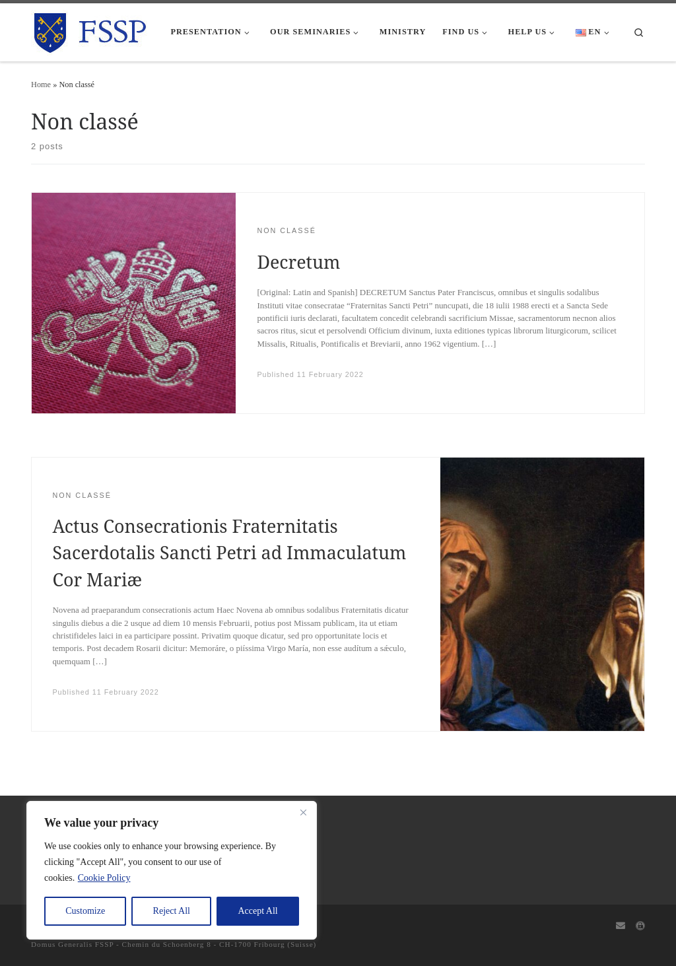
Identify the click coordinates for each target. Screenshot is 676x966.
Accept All (257, 911)
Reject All (171, 911)
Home (41, 84)
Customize (85, 911)
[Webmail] (620, 926)
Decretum (298, 262)
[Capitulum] (640, 926)
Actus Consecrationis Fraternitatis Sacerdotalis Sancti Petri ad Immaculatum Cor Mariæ (229, 553)
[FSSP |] (91, 30)
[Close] (303, 812)
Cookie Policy (104, 878)
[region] (171, 870)
